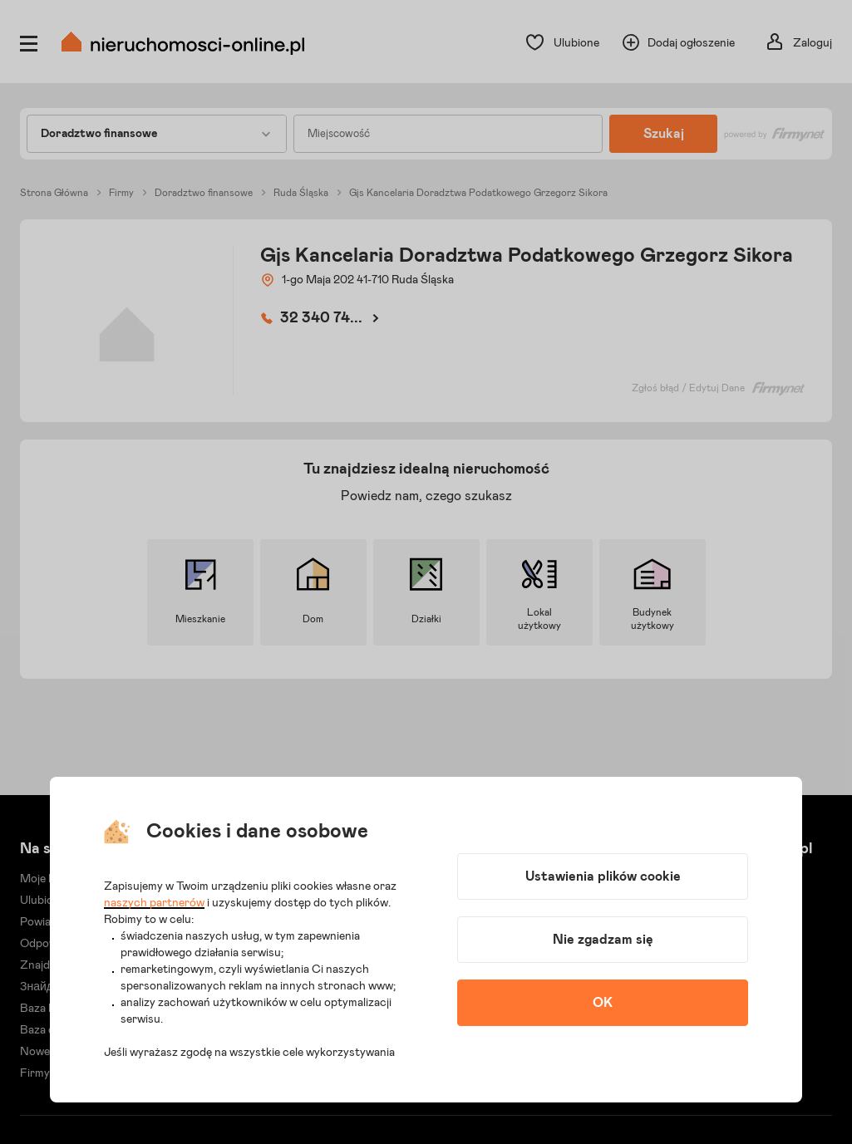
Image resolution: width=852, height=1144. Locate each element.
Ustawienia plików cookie (603, 876)
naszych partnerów (154, 903)
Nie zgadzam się (603, 939)
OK (603, 1002)
